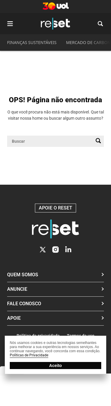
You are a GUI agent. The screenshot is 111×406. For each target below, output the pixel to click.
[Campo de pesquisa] (50, 141)
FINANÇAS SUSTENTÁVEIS (32, 42)
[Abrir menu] (10, 23)
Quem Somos (22, 274)
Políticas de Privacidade (29, 355)
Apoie (14, 318)
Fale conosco (24, 303)
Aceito (55, 365)
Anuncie (17, 289)
